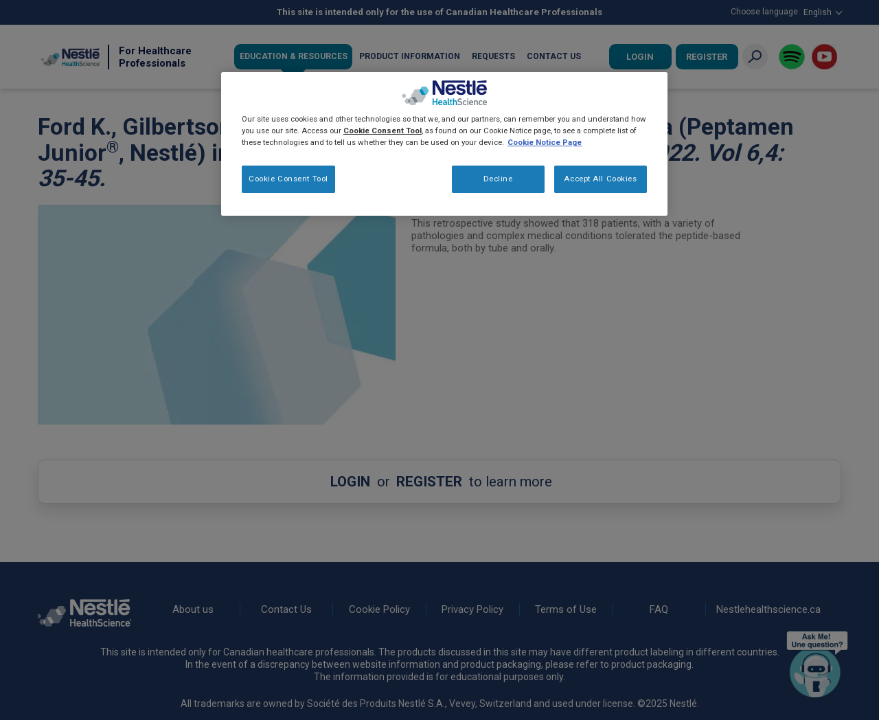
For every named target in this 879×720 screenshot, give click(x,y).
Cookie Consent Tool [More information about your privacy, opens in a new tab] (382, 130)
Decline (498, 178)
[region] (444, 144)
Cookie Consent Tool (288, 178)
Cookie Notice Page (544, 142)
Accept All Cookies (600, 178)
